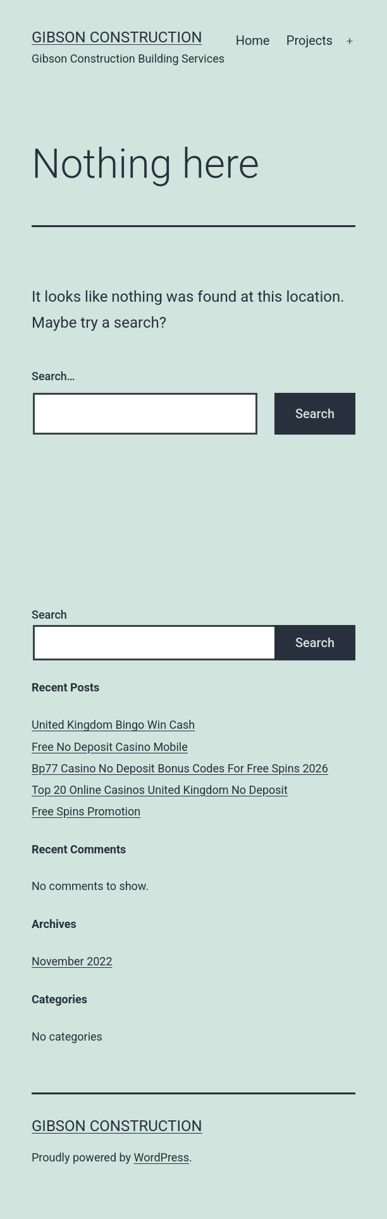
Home (253, 40)
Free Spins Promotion (86, 811)
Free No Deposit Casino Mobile (110, 746)
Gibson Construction (117, 37)
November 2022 (72, 961)
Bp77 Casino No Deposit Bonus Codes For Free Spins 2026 (180, 768)
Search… (53, 376)
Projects (309, 40)
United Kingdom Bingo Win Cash (113, 724)
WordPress (161, 1157)
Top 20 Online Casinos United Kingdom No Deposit (160, 789)
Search (49, 614)
